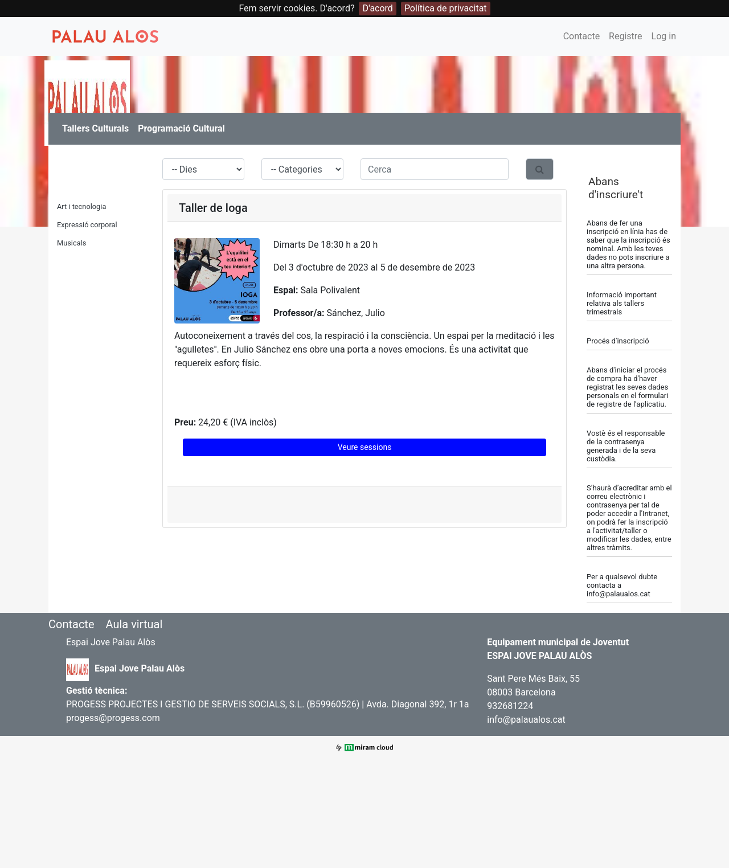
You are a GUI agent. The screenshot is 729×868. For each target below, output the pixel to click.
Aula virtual (133, 624)
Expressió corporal (87, 224)
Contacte (581, 36)
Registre (625, 36)
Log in (664, 36)
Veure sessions (365, 447)
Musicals (71, 243)
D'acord (377, 8)
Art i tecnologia (81, 206)
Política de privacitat (445, 8)
